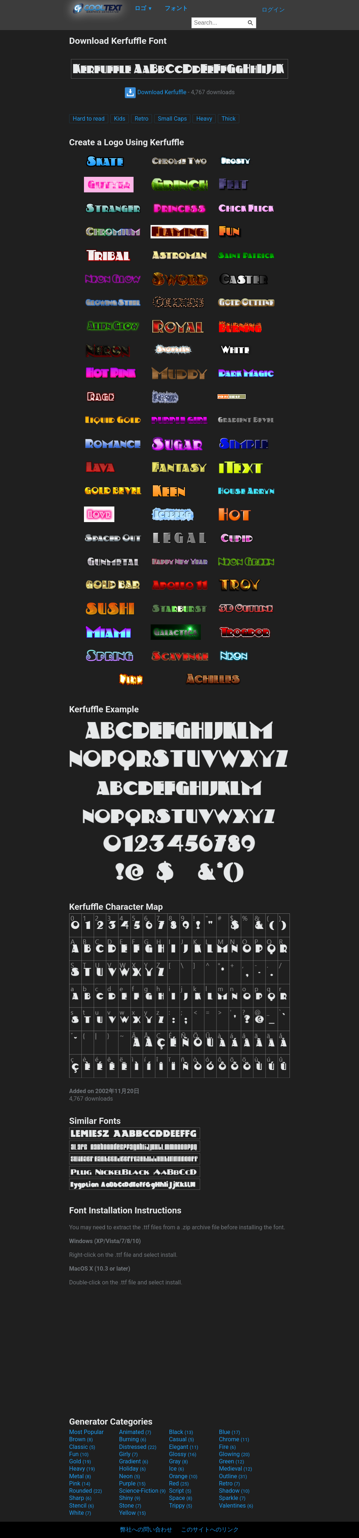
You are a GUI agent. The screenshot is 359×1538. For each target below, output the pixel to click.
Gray (178, 1461)
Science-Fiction (142, 1490)
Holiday (132, 1468)
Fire (227, 1446)
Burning (132, 1439)
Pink (79, 1483)
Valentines (236, 1505)
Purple (132, 1483)
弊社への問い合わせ (146, 1529)
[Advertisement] (34, 144)
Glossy (183, 1454)
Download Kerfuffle (155, 92)
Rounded (85, 1490)
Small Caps (172, 118)
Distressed (137, 1446)
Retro (141, 118)
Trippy (180, 1505)
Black (181, 1432)
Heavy (204, 118)
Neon (129, 1476)
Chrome (234, 1439)
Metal (80, 1476)
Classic (82, 1446)
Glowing (234, 1454)
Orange (183, 1476)
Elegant (183, 1446)
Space (180, 1498)
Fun (79, 1454)
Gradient (133, 1461)
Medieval (235, 1468)
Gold (80, 1461)
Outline (233, 1476)
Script (180, 1490)
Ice (176, 1468)
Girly (128, 1454)
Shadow (234, 1490)
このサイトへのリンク (210, 1529)
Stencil (81, 1505)
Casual (181, 1439)
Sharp (80, 1498)
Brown (81, 1439)
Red (179, 1483)
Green (231, 1461)
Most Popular (86, 1432)
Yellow (132, 1512)
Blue (229, 1432)
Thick (228, 118)
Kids (119, 118)
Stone (130, 1505)
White (80, 1512)
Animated (135, 1432)
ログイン (273, 9)
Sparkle (232, 1498)
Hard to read (89, 118)
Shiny (129, 1498)
